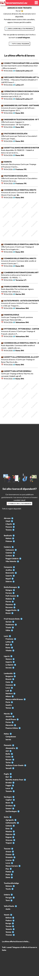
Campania (8, 567)
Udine (8, 630)
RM (22, 113)
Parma (8, 601)
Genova (9, 659)
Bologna (9, 590)
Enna (8, 828)
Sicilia (6, 817)
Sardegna (8, 797)
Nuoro (8, 803)
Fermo (8, 722)
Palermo (9, 834)
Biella (8, 754)
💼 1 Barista (6, 162)
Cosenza (9, 553)
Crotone (9, 556)
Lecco (8, 688)
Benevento (10, 573)
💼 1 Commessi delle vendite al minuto (18, 190)
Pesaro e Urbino (12, 728)
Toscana (7, 849)
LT (32, 71)
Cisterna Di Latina (22, 71)
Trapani (9, 843)
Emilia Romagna (10, 587)
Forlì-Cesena (11, 596)
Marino (18, 294)
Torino (8, 762)
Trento (8, 889)
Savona (9, 668)
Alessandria (10, 748)
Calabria (7, 547)
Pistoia (8, 872)
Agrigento (10, 820)
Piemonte (7, 745)
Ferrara (9, 593)
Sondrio (9, 705)
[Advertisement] (19, 219)
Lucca (8, 863)
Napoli (8, 579)
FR (25, 169)
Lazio (6, 636)
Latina (18, 85)
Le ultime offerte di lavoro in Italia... (16, 941)
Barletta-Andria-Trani (14, 780)
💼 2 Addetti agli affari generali (16, 371)
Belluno (8, 918)
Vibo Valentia (11, 561)
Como (8, 682)
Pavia (8, 702)
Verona (8, 932)
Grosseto (9, 857)
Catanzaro (10, 550)
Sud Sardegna (11, 811)
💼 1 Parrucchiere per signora (15, 286)
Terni (8, 900)
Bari (7, 777)
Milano (8, 696)
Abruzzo (7, 518)
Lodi (7, 691)
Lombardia (8, 673)
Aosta (8, 909)
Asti (7, 751)
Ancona (9, 716)
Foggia (8, 785)
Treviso (8, 926)
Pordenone (10, 624)
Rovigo (8, 923)
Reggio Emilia (11, 610)
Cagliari (9, 800)
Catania (9, 826)
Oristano (9, 806)
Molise (6, 734)
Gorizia (8, 622)
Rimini (8, 613)
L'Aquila (9, 524)
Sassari (8, 808)
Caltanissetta (11, 823)
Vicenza (9, 935)
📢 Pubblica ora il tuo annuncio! (19, 503)
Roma (17, 113)
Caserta (9, 576)
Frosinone (19, 169)
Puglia (6, 774)
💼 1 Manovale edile (10, 315)
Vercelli (8, 768)
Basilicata (8, 535)
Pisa (7, 869)
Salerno (9, 581)
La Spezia (9, 665)
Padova (9, 920)
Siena (8, 877)
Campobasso (11, 736)
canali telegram (23, 37)
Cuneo (8, 757)
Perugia (9, 897)
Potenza (9, 541)
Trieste (8, 627)
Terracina (19, 280)
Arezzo (8, 851)
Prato (8, 874)
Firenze (8, 854)
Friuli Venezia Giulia (12, 619)
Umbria (7, 895)
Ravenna (9, 607)
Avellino (9, 570)
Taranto (9, 791)
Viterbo (9, 650)
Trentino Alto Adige (11, 883)
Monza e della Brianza (14, 699)
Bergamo (9, 676)
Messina (9, 831)
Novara (8, 760)
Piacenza (9, 604)
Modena (9, 599)
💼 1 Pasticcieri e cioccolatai (14, 134)
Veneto (6, 915)
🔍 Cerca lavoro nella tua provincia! (19, 28)
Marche (7, 714)
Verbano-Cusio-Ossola (14, 765)
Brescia (8, 679)
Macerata (9, 725)
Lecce (8, 788)
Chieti (8, 521)
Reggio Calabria (12, 558)
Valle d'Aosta (9, 906)
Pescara (9, 527)
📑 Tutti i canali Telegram (19, 43)
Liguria (7, 656)
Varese (8, 708)
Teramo (9, 530)
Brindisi (9, 783)
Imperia (9, 662)
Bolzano (9, 886)
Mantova (9, 693)
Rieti (7, 645)
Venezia (9, 929)
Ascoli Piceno (11, 719)
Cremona (9, 685)
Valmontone (20, 308)
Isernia (8, 739)
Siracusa (9, 840)
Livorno (9, 860)
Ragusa (9, 837)
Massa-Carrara (12, 866)
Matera (8, 538)
